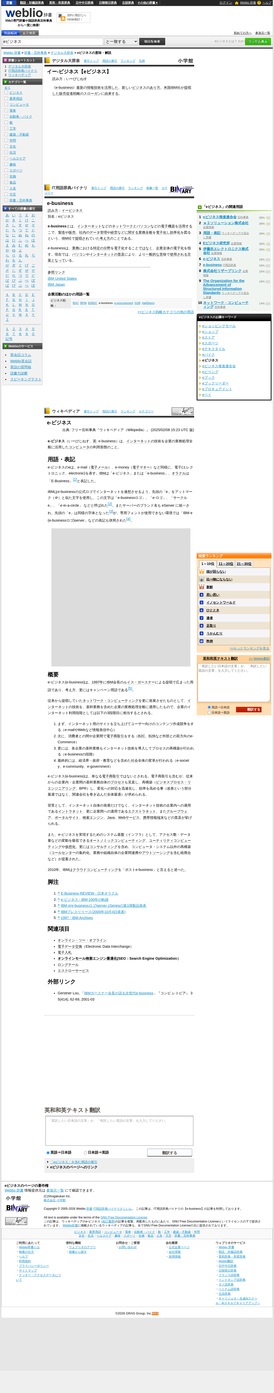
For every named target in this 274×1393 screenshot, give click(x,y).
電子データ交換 (70, 946)
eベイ (206, 395)
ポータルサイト (67, 818)
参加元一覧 (262, 33)
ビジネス (139, 88)
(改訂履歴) (108, 1221)
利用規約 (25, 1261)
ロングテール (68, 965)
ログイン (225, 2)
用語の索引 (109, 61)
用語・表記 (212, 233)
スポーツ (15, 170)
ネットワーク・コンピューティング (110, 701)
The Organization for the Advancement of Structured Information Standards (224, 286)
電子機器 (168, 226)
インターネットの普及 (107, 254)
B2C (141, 736)
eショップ (210, 332)
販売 (72, 232)
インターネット (89, 226)
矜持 (209, 641)
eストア (208, 337)
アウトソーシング (156, 853)
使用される (178, 254)
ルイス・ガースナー (139, 682)
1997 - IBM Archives (77, 918)
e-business (64, 88)
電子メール (99, 467)
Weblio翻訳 (226, 1261)
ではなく (145, 248)
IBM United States (62, 278)
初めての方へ (243, 33)
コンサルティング (104, 847)
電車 (12, 110)
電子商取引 (115, 736)
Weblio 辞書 (248, 2)
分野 (107, 248)
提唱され (82, 238)
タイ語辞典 (226, 1284)
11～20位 (226, 564)
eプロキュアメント (217, 389)
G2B (137, 302)
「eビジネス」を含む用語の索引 (73, 1162)
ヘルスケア (17, 158)
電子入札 (65, 952)
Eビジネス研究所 (216, 243)
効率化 (175, 232)
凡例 (142, 61)
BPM (83, 302)
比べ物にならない (219, 579)
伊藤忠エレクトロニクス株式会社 (226, 251)
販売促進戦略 (69, 93)
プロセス (118, 782)
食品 (12, 182)
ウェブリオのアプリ (82, 1247)
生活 (12, 152)
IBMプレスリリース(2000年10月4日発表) (93, 912)
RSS (155, 1313)
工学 (12, 128)
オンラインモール (72, 958)
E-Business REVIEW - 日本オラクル (89, 893)
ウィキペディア (66, 411)
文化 (12, 146)
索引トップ (91, 61)
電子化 (161, 232)
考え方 (105, 238)
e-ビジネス (211, 259)
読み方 (53, 210)
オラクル (179, 473)
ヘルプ (267, 2)
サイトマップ (28, 1270)
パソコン (143, 226)
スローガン (92, 93)
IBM (174, 88)
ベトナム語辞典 (229, 1289)
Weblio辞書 (70, 1225)
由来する (112, 93)
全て (7, 87)
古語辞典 (128, 2)
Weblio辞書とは (29, 1247)
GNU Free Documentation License (124, 1217)
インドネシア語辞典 (232, 1279)
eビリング (210, 372)
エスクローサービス (73, 971)
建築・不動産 (19, 134)
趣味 (12, 164)
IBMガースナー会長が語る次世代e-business (118, 993)
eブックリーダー (215, 383)
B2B (151, 736)
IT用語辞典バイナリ (69, 188)
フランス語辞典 (229, 1275)
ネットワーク (122, 226)
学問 (12, 140)
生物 (12, 176)
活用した (111, 88)
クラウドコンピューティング (95, 870)
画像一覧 (152, 188)
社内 (82, 232)
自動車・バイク (20, 116)
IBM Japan (56, 284)
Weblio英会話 (21, 361)
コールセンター (63, 853)
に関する (131, 232)
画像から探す (78, 1251)
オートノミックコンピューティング (117, 840)
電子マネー (141, 467)
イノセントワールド (221, 602)
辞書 (9, 2)
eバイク (208, 355)
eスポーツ (210, 343)
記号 (8, 339)
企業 (159, 248)
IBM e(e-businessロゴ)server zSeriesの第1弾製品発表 (103, 906)
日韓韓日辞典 (108, 2)
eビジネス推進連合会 (220, 217)
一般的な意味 (155, 254)
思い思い (212, 595)
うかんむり (214, 633)
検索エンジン (93, 818)
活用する (185, 226)
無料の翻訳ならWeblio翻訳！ (76, 17)
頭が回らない (216, 571)
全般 (148, 232)
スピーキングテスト (26, 379)
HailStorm (148, 302)
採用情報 (175, 1256)
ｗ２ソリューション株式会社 (226, 223)
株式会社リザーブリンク (222, 271)
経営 (114, 232)
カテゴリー (146, 411)
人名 (12, 188)
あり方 (155, 88)
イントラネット (70, 811)
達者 (209, 618)
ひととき (212, 610)
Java (111, 818)
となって (58, 260)
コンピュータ (79, 447)
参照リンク (56, 272)
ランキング (128, 61)
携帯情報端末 (153, 818)
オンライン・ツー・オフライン (82, 940)
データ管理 (98, 232)
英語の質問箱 (20, 367)
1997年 (97, 682)
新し (125, 88)
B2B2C (92, 302)
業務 (141, 232)
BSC (76, 302)
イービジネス (72, 210)
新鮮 (209, 587)
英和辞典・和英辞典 (232, 1256)
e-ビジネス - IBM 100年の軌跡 (85, 900)
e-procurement (123, 302)
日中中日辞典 (85, 2)
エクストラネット (142, 811)
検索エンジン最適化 (101, 958)
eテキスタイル (213, 349)
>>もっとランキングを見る (249, 648)
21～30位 (244, 564)
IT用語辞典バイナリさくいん (112, 1208)
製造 (61, 232)
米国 (167, 88)
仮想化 (70, 847)
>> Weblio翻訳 (259, 658)
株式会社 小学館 (54, 1200)
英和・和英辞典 (59, 2)
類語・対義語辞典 (32, 2)
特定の (98, 248)
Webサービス (128, 818)
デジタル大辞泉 (62, 53)
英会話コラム (20, 355)
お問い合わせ (128, 1247)
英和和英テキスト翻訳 (72, 1110)
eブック (208, 377)
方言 (12, 194)
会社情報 (175, 1251)
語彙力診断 (19, 373)
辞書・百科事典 (35, 53)
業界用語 (15, 98)
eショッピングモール (219, 326)
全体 (166, 248)
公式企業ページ (179, 1247)
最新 (79, 88)
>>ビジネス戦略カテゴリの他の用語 (165, 312)
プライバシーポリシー (34, 1265)
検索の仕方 (26, 1251)
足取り (211, 626)
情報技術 (94, 88)
